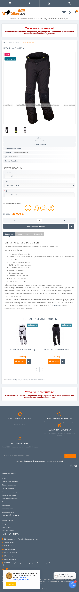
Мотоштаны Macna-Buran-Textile (56, 349)
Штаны (10, 43)
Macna (17, 43)
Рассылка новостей (8, 531)
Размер (8, 172)
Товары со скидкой (8, 512)
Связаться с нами (8, 502)
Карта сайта (6, 505)
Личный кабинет (7, 520)
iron (8, 380)
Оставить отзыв (39, 144)
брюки (17, 380)
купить (28, 380)
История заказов (7, 524)
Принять (11, 584)
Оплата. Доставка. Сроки (10, 482)
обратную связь (55, 305)
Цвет (7, 181)
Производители (7, 509)
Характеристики (23, 234)
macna (12, 380)
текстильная (35, 380)
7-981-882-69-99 (8, 542)
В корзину (20, 361)
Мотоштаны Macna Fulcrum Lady (22, 349)
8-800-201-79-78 (8, 546)
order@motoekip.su (9, 549)
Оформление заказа (9, 485)
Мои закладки (6, 527)
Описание (9, 234)
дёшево (23, 380)
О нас (4, 478)
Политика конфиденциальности (13, 492)
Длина (8, 191)
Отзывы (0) (38, 234)
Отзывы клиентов (8, 488)
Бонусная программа (9, 495)
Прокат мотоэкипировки (10, 498)
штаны (42, 380)
